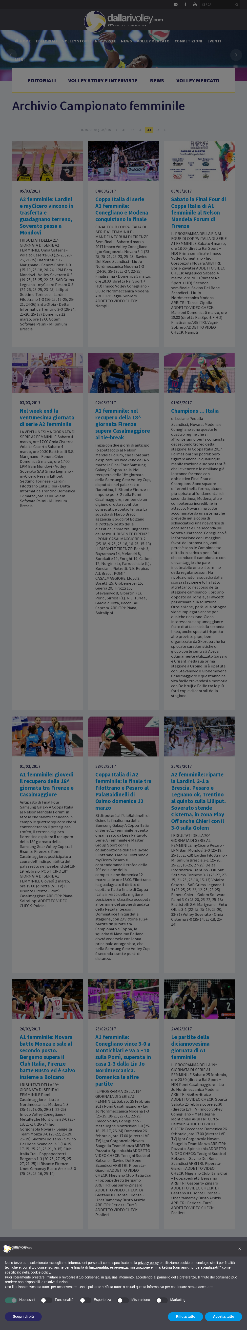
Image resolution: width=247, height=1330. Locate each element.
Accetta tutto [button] (223, 1316)
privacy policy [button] (148, 1263)
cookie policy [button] (40, 1272)
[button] (240, 1249)
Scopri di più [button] (23, 1316)
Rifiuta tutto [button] (185, 1316)
